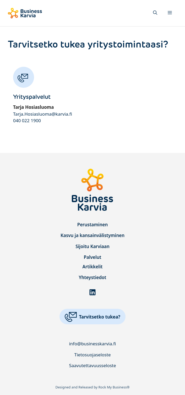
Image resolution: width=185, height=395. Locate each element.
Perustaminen (92, 225)
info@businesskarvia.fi (92, 344)
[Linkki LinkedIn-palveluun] (92, 292)
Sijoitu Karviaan (92, 246)
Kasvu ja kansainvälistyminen (92, 235)
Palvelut (92, 257)
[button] (155, 13)
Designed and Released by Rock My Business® (93, 387)
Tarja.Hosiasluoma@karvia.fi (42, 114)
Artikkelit (93, 267)
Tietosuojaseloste (92, 355)
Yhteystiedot (92, 277)
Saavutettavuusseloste (92, 365)
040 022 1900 (27, 120)
